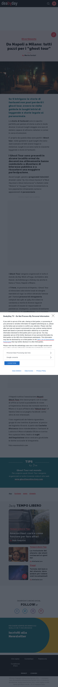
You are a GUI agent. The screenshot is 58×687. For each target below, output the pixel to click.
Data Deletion (16, 371)
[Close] (54, 316)
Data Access (29, 371)
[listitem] (29, 353)
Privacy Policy (41, 371)
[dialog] (29, 343)
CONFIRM (12, 363)
